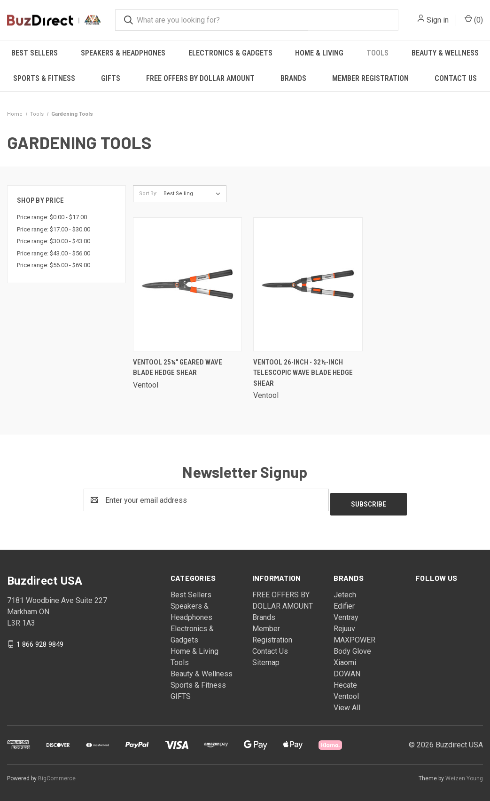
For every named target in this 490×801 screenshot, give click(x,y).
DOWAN (347, 669)
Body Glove (352, 646)
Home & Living (319, 52)
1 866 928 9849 (39, 640)
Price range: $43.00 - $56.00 (53, 253)
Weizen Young (464, 774)
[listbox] (194, 194)
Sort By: (148, 193)
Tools (377, 52)
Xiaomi (345, 658)
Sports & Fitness (44, 78)
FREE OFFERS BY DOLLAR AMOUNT (200, 78)
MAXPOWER (354, 635)
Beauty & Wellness (202, 669)
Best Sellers (34, 52)
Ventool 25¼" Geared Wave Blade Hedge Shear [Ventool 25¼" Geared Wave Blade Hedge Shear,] (177, 367)
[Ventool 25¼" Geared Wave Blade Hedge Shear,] (187, 284)
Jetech (345, 590)
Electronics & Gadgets (230, 52)
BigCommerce (57, 774)
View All (347, 703)
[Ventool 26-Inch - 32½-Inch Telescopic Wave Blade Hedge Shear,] (307, 284)
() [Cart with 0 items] (474, 19)
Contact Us (270, 646)
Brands (293, 78)
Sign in (438, 20)
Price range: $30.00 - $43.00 (53, 241)
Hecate (345, 680)
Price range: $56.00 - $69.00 (53, 265)
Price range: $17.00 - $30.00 (53, 229)
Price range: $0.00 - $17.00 (52, 217)
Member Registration (370, 78)
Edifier (344, 601)
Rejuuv (344, 624)
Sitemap (266, 658)
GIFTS (110, 78)
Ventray (346, 613)
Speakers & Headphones (123, 52)
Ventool (346, 692)
